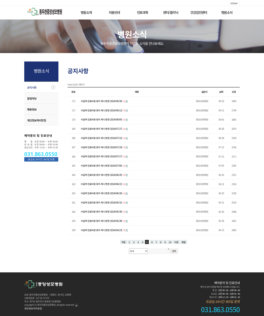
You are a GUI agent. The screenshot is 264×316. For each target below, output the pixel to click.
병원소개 (86, 12)
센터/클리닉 (170, 12)
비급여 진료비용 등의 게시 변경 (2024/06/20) (102, 193)
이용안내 (114, 12)
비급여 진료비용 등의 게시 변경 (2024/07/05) (102, 165)
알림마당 (32, 98)
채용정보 (32, 109)
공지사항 (32, 87)
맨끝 (184, 242)
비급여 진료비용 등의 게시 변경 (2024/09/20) (102, 101)
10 (170, 242)
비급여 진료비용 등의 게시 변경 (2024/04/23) (102, 230)
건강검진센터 (198, 12)
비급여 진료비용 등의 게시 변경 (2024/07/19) (102, 147)
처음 (124, 242)
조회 (234, 91)
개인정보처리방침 (36, 120)
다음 (176, 242)
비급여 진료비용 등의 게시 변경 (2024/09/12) (102, 110)
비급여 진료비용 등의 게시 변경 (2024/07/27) (102, 128)
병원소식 (226, 12)
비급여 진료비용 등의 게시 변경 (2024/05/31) (102, 202)
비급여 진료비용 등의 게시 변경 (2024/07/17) (102, 156)
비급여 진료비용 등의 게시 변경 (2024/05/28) (102, 221)
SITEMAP (234, 3)
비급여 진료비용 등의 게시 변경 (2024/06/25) (102, 175)
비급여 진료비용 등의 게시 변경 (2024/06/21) (102, 184)
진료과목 (142, 12)
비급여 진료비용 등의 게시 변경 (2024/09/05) (102, 119)
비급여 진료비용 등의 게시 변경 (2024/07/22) (102, 138)
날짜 (221, 91)
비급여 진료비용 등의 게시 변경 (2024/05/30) (102, 211)
